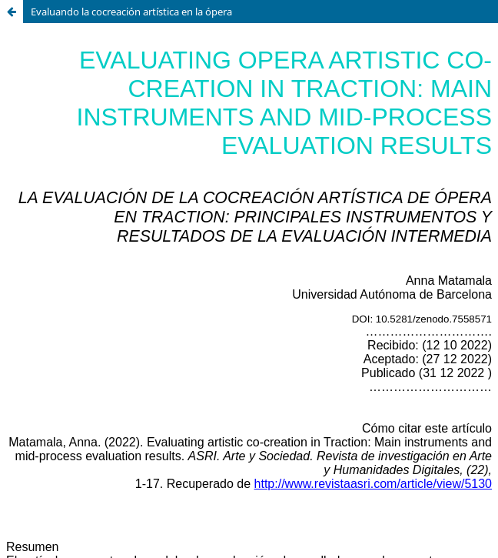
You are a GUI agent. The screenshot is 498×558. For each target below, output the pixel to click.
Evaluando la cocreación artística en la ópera (131, 11)
